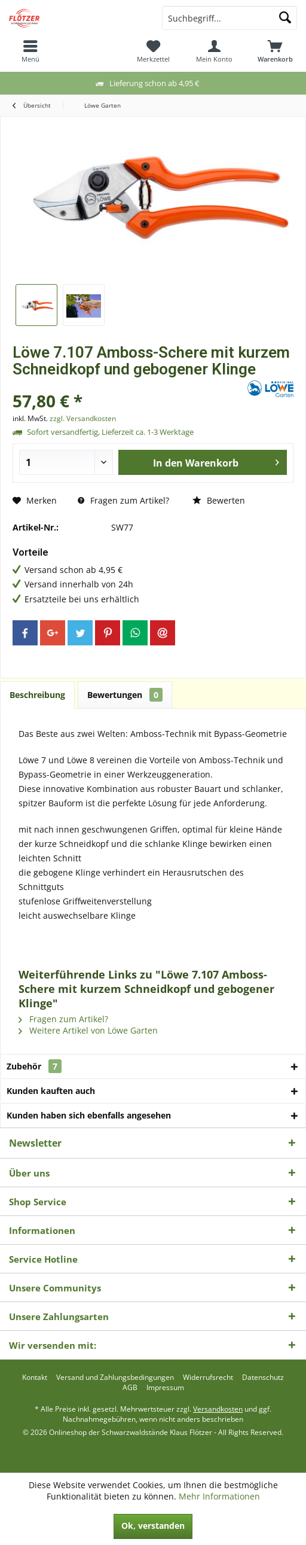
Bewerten (218, 500)
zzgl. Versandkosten (83, 418)
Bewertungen (125, 695)
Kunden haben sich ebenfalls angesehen (89, 1115)
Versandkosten (218, 1409)
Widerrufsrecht (208, 1377)
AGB (130, 1387)
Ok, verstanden (153, 1525)
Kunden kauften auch (51, 1090)
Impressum (165, 1387)
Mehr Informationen (219, 1496)
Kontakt (34, 1377)
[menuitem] (30, 51)
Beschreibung (37, 694)
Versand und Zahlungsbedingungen (115, 1377)
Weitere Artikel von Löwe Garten (88, 1030)
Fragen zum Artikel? (123, 500)
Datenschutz (263, 1377)
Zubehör (34, 1066)
